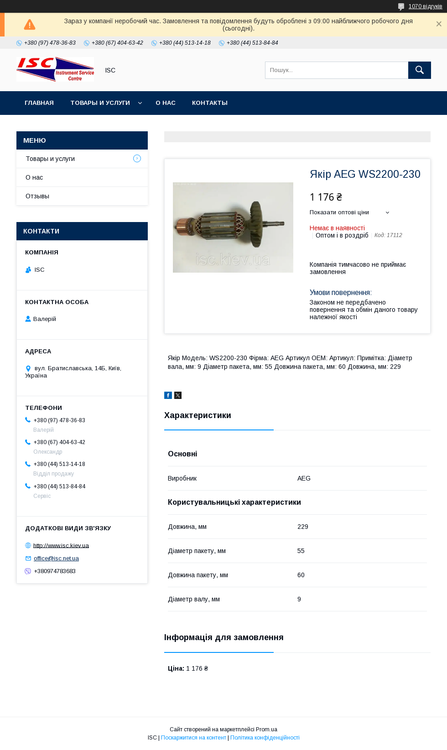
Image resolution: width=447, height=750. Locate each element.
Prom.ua (266, 729)
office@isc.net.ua (56, 558)
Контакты (210, 102)
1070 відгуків (425, 6)
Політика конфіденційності (265, 737)
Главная (39, 102)
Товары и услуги (100, 102)
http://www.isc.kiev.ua (61, 545)
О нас (166, 102)
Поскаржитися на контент (193, 737)
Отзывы (37, 196)
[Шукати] (419, 70)
